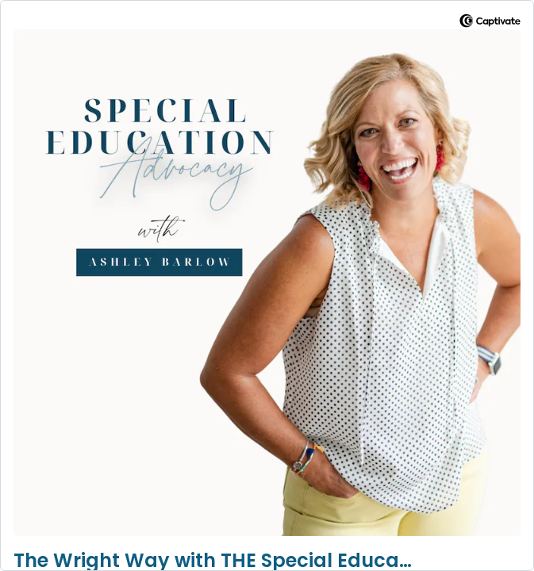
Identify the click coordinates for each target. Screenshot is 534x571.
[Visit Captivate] (490, 23)
